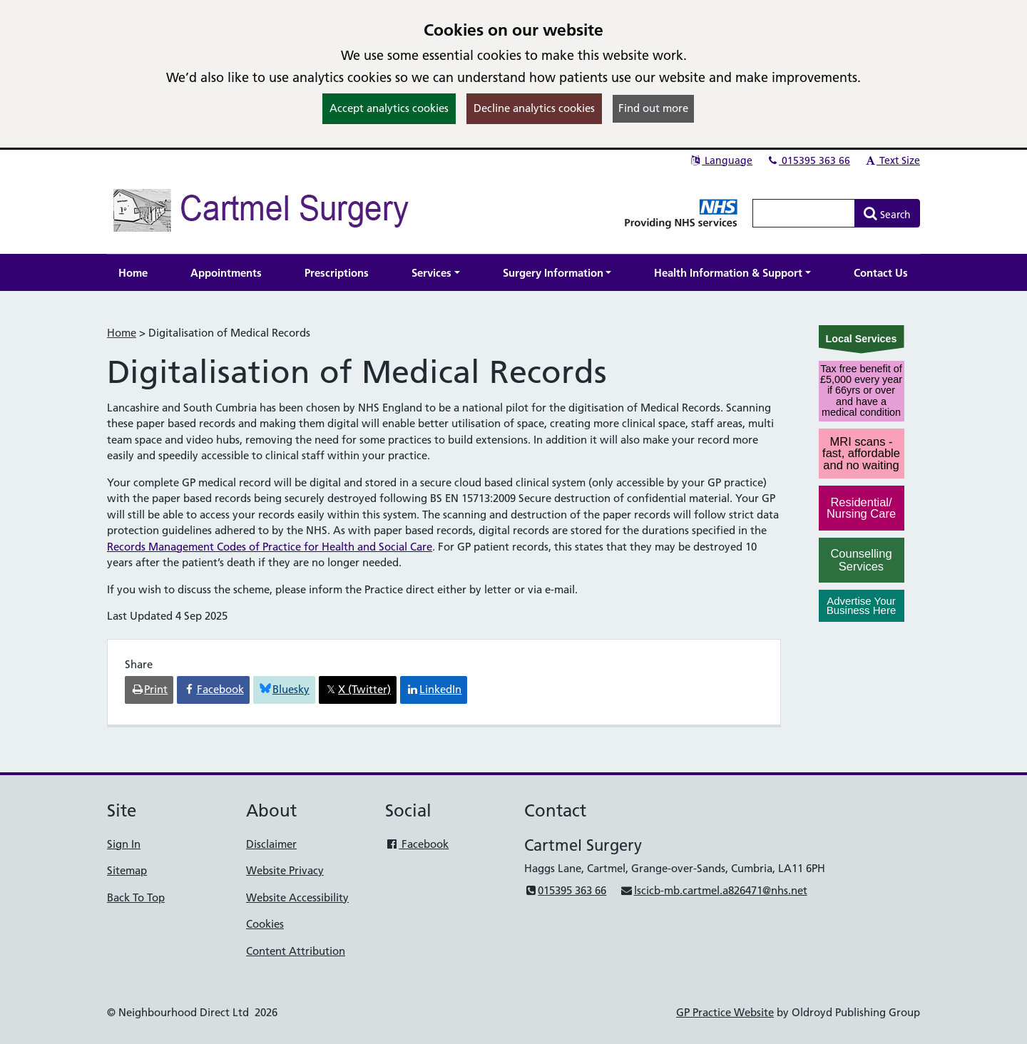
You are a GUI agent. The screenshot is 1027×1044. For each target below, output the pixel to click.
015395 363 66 (808, 160)
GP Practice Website (725, 1012)
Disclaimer (271, 844)
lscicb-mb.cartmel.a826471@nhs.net (713, 890)
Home (121, 332)
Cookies (265, 924)
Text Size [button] (892, 160)
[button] (435, 273)
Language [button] (720, 160)
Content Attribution (295, 951)
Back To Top (136, 897)
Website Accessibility (297, 897)
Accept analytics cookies (389, 108)
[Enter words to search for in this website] (803, 213)
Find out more (653, 108)
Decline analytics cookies (534, 108)
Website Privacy (285, 870)
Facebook (417, 844)
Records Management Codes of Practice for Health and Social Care (269, 546)
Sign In (123, 844)
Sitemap (127, 870)
